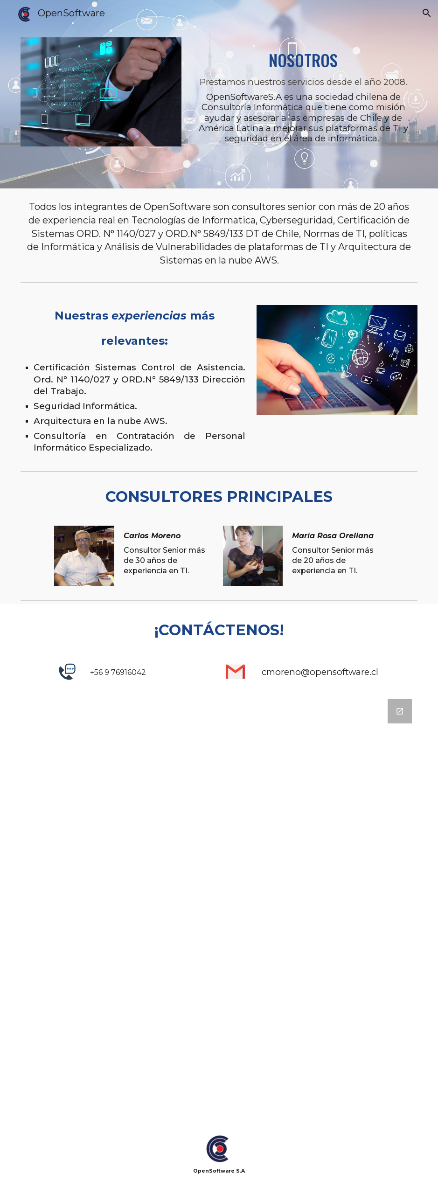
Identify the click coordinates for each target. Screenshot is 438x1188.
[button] (427, 13)
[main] (303, 94)
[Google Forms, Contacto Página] (219, 909)
